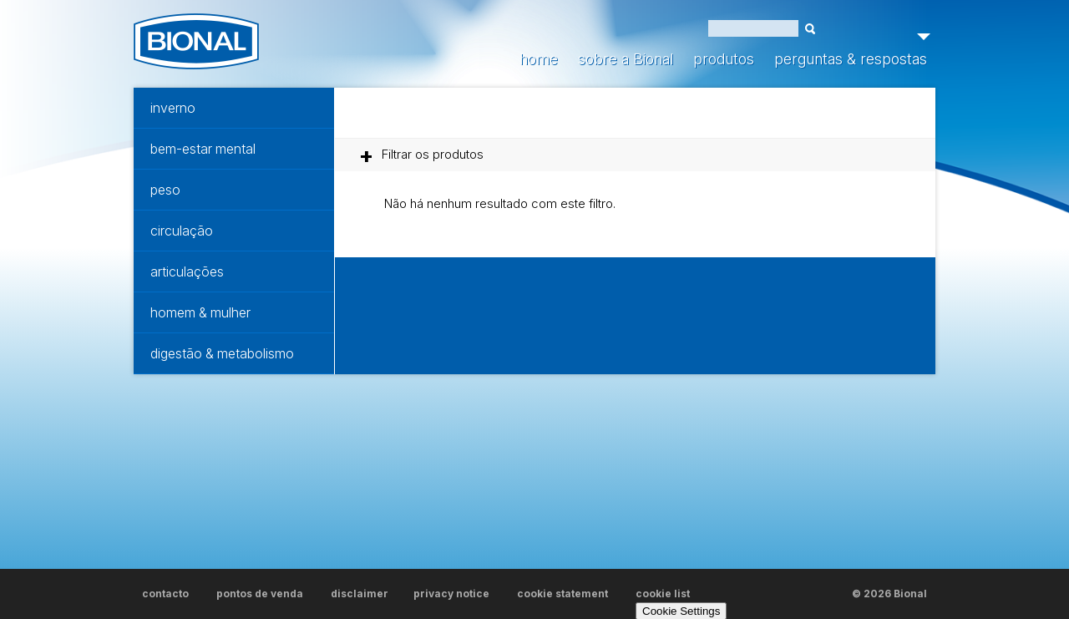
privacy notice (451, 593)
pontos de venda (259, 593)
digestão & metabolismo (222, 353)
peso (165, 189)
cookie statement (562, 593)
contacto (165, 593)
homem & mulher (200, 312)
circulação (181, 230)
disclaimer (359, 593)
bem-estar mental (203, 148)
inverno (172, 107)
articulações (187, 271)
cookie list (663, 593)
